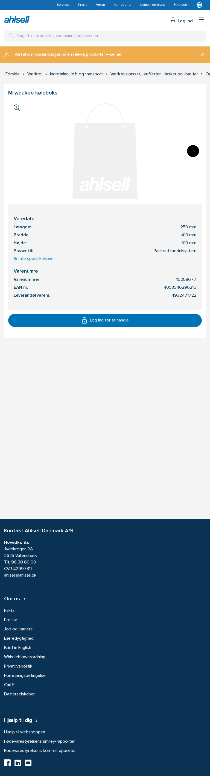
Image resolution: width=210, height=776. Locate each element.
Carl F (9, 685)
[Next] (193, 151)
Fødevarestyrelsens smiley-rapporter (39, 741)
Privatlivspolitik (18, 666)
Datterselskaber (19, 694)
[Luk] (200, 55)
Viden (100, 5)
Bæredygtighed (19, 639)
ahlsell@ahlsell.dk (20, 575)
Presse (10, 620)
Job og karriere (18, 629)
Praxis (82, 5)
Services (63, 5)
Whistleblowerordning (24, 657)
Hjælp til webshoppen (24, 732)
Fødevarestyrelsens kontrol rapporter (40, 751)
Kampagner (123, 5)
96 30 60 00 (23, 562)
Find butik (181, 5)
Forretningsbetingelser (25, 676)
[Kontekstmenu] (199, 4)
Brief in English (17, 648)
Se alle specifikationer (34, 259)
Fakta (9, 611)
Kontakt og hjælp (152, 5)
